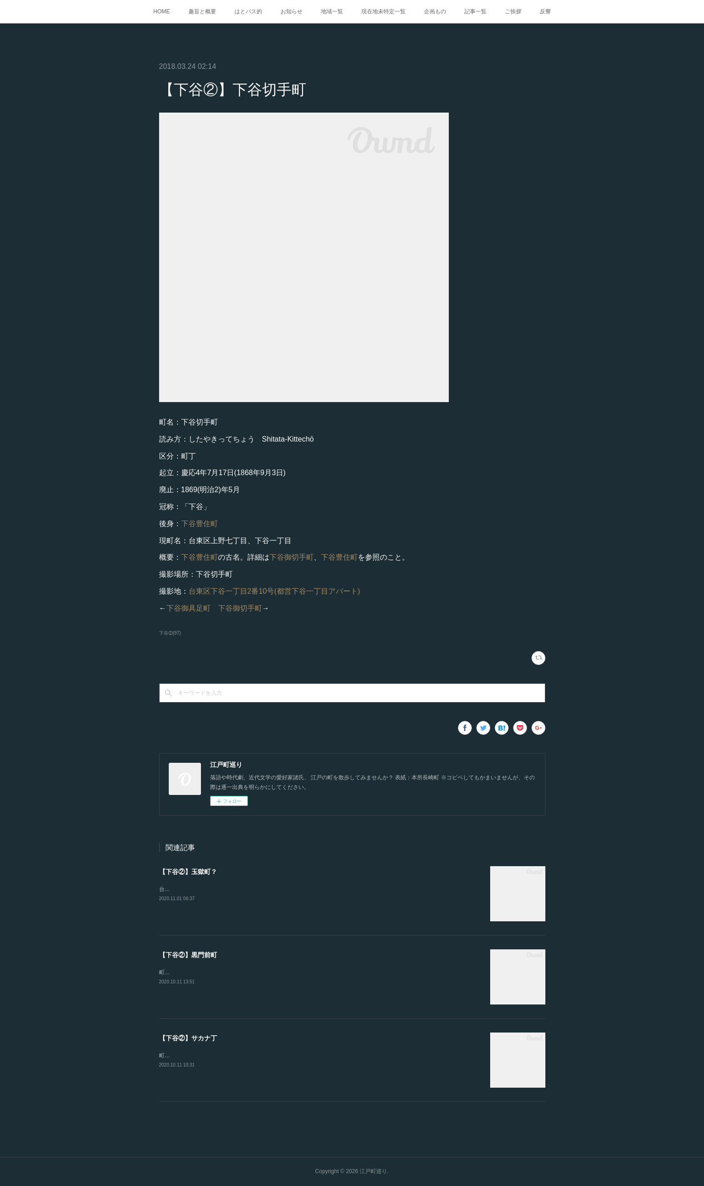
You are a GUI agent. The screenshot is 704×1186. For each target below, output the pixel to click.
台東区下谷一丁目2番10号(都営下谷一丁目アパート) (274, 591)
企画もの (435, 11)
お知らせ (291, 11)
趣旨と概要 (202, 11)
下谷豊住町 (199, 524)
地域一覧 (332, 11)
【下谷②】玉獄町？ (188, 871)
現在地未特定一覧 (383, 11)
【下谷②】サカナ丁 (188, 1038)
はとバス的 (248, 11)
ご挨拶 (513, 11)
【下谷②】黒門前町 (188, 955)
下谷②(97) (170, 633)
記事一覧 (475, 11)
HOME (162, 11)
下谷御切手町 (291, 557)
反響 (545, 11)
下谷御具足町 (188, 608)
